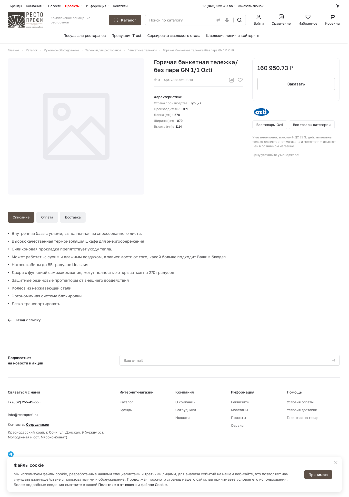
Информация (242, 392)
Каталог (126, 402)
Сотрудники (185, 410)
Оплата (47, 217)
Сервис (237, 425)
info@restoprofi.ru (23, 415)
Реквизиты (240, 402)
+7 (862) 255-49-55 (217, 6)
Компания (184, 392)
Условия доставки (302, 410)
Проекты (238, 417)
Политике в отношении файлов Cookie (132, 484)
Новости (182, 417)
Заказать (296, 84)
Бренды (126, 410)
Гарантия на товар (303, 417)
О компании (185, 402)
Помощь (294, 392)
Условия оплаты (300, 402)
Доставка (73, 217)
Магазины (239, 410)
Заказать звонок (250, 6)
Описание (21, 217)
